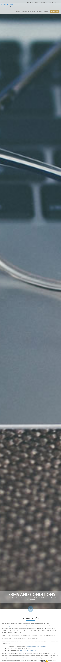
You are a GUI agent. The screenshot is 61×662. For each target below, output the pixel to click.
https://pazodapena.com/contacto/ (36, 646)
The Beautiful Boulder (28, 12)
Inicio (13, 12)
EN (58, 2)
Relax (17, 12)
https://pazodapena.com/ (12, 626)
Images (46, 12)
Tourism (39, 12)
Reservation (54, 11)
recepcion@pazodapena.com (28, 650)
